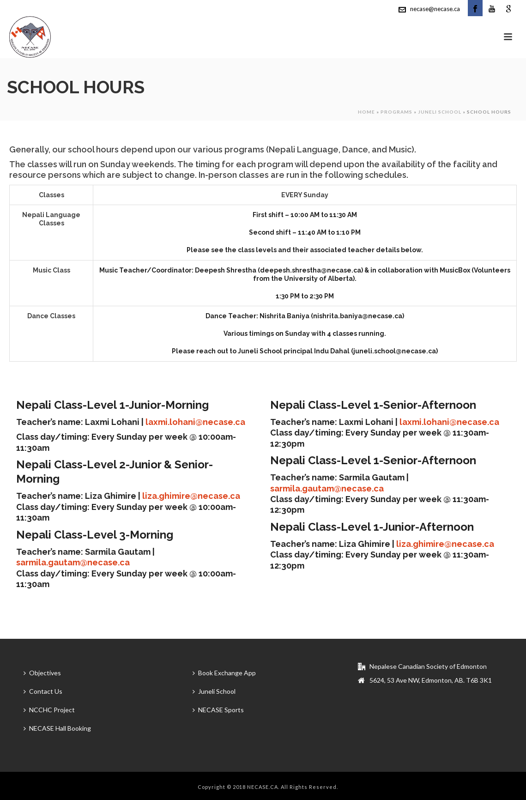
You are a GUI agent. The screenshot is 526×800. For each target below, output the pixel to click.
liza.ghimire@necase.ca (191, 496)
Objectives (42, 673)
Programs (396, 112)
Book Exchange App (224, 673)
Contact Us (43, 691)
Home (366, 112)
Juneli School (439, 112)
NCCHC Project (49, 710)
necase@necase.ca (435, 8)
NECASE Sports (218, 710)
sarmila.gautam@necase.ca (73, 562)
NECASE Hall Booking (57, 728)
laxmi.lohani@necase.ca (195, 422)
